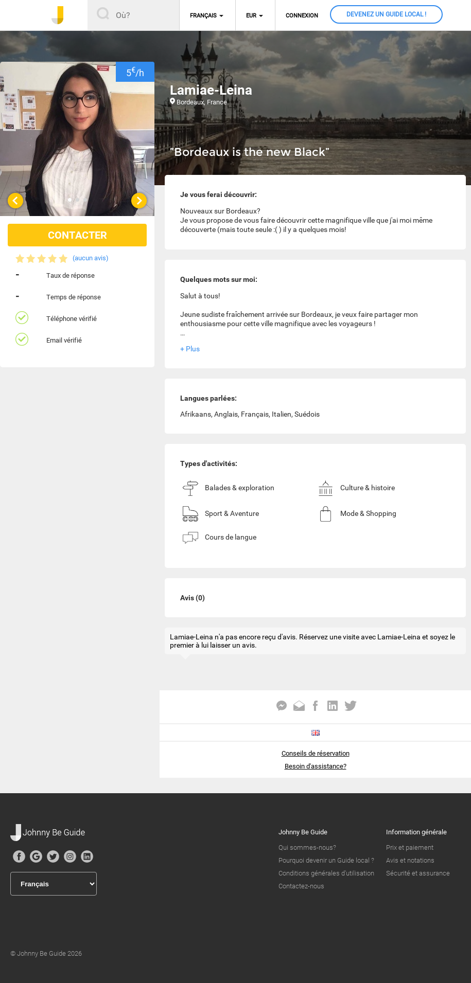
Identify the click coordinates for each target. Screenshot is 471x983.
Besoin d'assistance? (315, 766)
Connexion (302, 15)
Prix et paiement (409, 847)
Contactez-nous (301, 886)
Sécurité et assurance (418, 873)
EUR (251, 15)
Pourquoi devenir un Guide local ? (326, 860)
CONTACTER (77, 235)
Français (203, 15)
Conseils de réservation (316, 753)
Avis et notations (410, 860)
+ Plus (190, 349)
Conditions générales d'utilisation (326, 873)
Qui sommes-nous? (307, 847)
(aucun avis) (91, 258)
